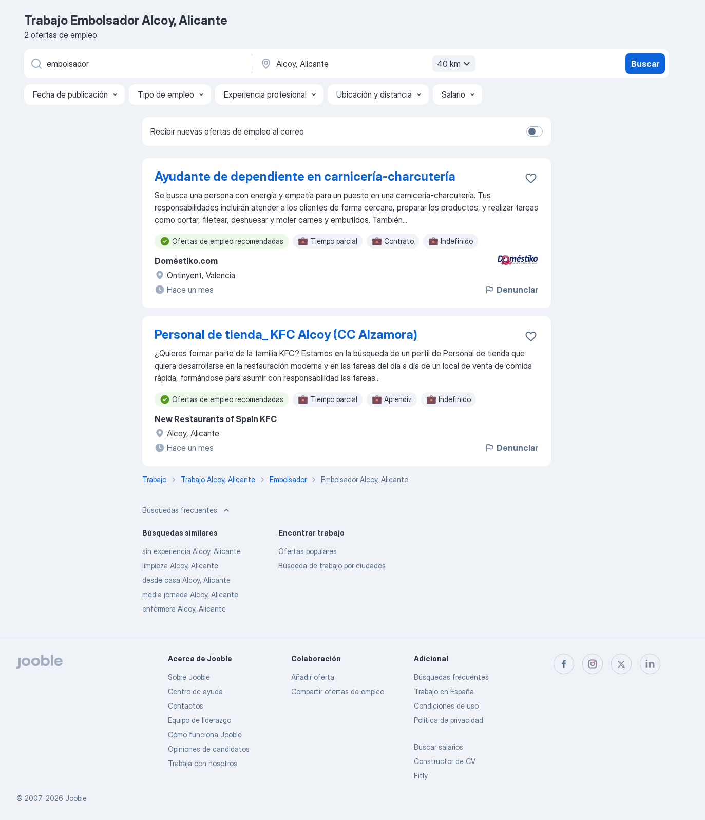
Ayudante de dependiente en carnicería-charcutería (305, 176)
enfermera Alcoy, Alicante (184, 608)
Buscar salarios (438, 746)
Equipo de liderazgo (199, 720)
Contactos (185, 705)
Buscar (645, 64)
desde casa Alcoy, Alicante (186, 580)
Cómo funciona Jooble (205, 734)
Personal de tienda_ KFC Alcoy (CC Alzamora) (286, 334)
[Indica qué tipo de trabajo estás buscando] (137, 63)
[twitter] (621, 664)
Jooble (76, 798)
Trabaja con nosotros (202, 763)
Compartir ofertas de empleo (337, 691)
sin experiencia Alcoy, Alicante (191, 551)
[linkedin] (650, 664)
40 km (455, 64)
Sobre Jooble (189, 677)
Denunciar (511, 289)
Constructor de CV (444, 761)
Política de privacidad (448, 720)
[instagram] (592, 664)
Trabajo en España (444, 691)
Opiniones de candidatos (209, 749)
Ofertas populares (307, 551)
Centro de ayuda (195, 691)
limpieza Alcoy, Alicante (180, 565)
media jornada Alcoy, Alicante (190, 594)
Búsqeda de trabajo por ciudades (332, 565)
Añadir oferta (312, 677)
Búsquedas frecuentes (451, 677)
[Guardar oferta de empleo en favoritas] (531, 178)
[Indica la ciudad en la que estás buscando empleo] (367, 63)
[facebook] (564, 664)
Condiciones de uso (446, 705)
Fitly (421, 775)
